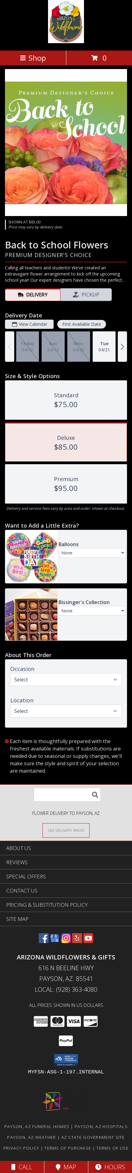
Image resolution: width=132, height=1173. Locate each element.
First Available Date (81, 324)
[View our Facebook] (44, 941)
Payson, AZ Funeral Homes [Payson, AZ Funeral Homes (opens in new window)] (36, 1126)
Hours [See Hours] (110, 1167)
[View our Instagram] (66, 941)
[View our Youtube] (88, 941)
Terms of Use (112, 1148)
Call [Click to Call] (21, 1167)
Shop (33, 58)
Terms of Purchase (67, 1148)
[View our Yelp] (77, 941)
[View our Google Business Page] (55, 941)
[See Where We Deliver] (66, 830)
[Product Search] (67, 795)
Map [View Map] (66, 1167)
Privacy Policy (21, 1148)
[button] (66, 1060)
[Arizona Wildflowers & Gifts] (66, 41)
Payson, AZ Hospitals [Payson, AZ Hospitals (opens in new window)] (101, 1126)
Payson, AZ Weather (31, 1137)
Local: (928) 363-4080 (66, 989)
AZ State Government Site (93, 1137)
